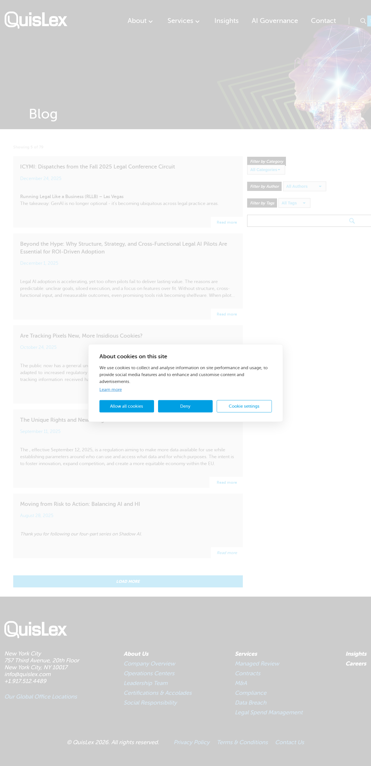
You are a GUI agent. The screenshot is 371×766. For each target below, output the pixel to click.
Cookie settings (244, 406)
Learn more (110, 389)
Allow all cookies (126, 406)
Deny (185, 406)
